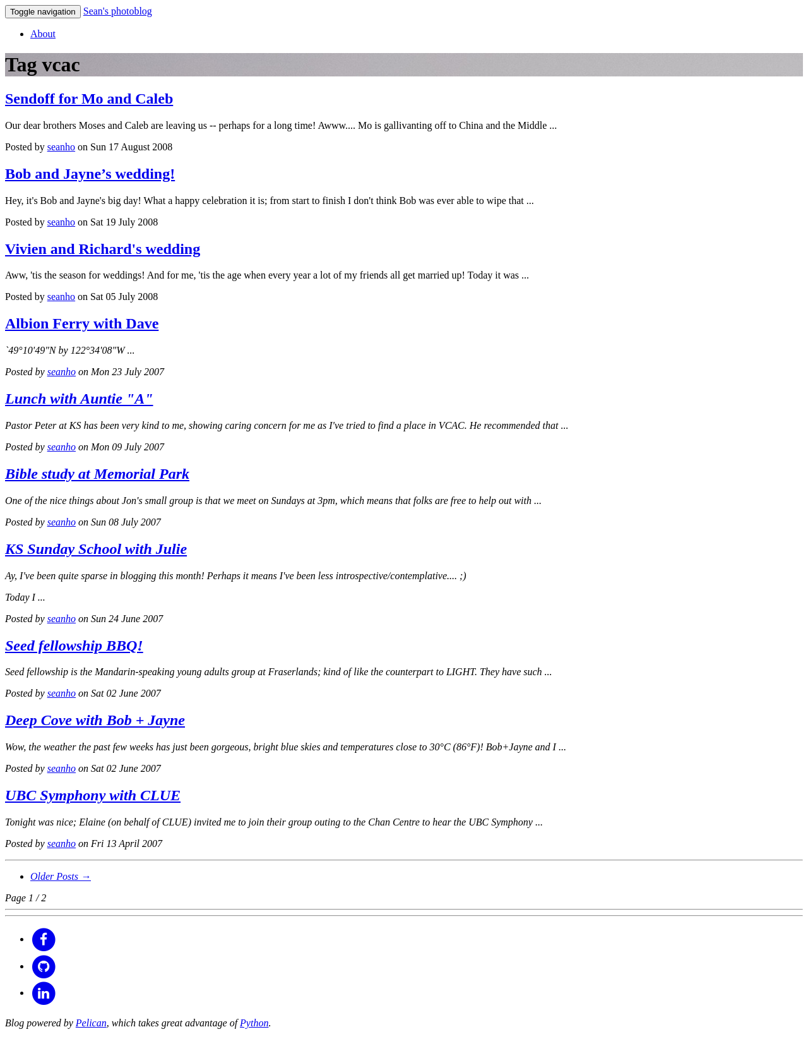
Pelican (91, 1023)
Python (254, 1023)
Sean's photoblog (117, 11)
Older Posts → (60, 876)
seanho (61, 146)
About (43, 33)
